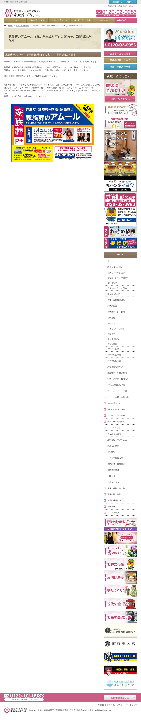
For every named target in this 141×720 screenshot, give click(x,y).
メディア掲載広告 (115, 458)
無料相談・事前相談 (116, 464)
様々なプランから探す (117, 273)
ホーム (110, 261)
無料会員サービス (115, 403)
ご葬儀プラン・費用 (116, 312)
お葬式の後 (112, 306)
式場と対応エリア (115, 367)
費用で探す (112, 283)
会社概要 (111, 452)
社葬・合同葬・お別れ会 (118, 379)
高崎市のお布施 (114, 355)
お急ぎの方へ (113, 482)
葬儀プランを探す (115, 267)
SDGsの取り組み (114, 427)
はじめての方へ (114, 294)
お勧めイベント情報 (116, 409)
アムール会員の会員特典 (118, 397)
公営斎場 (111, 318)
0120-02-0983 (116, 13)
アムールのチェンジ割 (117, 391)
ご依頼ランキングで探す (118, 278)
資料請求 (116, 2)
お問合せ (111, 476)
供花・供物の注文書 (116, 488)
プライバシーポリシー (115, 705)
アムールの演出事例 (116, 415)
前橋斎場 (111, 334)
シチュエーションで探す (118, 288)
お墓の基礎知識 (114, 500)
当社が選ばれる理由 (116, 385)
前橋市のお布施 (114, 361)
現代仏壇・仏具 (114, 494)
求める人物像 (113, 446)
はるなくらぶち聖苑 (116, 329)
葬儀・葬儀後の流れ (116, 300)
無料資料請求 (113, 470)
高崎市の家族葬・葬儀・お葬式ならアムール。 (18, 2)
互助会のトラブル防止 (117, 440)
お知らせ (111, 506)
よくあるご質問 (114, 434)
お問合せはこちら (120, 697)
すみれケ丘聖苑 (114, 349)
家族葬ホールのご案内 (117, 373)
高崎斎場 (111, 323)
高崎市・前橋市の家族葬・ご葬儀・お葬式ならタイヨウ (70, 710)
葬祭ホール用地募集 (116, 421)
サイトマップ (113, 512)
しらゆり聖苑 (113, 339)
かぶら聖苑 (112, 344)
